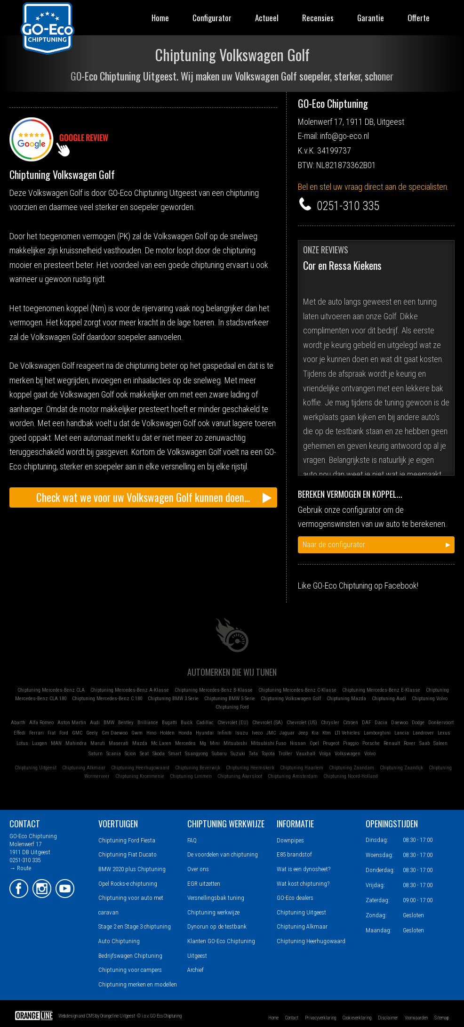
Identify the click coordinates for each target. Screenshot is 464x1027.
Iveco (257, 733)
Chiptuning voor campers (130, 969)
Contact (291, 1017)
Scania (113, 754)
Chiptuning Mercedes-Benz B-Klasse (214, 690)
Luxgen (39, 743)
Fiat (52, 733)
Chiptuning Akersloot (239, 776)
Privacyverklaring (320, 1017)
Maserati (118, 743)
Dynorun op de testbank (217, 926)
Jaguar (287, 733)
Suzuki (238, 754)
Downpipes (290, 840)
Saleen (440, 743)
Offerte (419, 18)
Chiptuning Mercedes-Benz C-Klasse (297, 690)
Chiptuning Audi (389, 698)
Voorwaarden (416, 1017)
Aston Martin (71, 723)
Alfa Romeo (41, 723)
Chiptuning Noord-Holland (350, 776)
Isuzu (241, 733)
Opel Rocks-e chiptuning (127, 883)
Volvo (370, 754)
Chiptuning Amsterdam (293, 776)
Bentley (126, 723)
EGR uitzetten (203, 883)
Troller (285, 754)
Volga (325, 754)
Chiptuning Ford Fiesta (126, 840)
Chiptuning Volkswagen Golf (291, 698)
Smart (174, 754)
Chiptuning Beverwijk (197, 768)
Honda (185, 733)
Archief (195, 969)
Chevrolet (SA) (267, 723)
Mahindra (76, 743)
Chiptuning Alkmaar (83, 768)
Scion (130, 754)
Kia (315, 733)
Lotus (22, 743)
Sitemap (441, 1017)
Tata (253, 754)
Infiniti (224, 733)
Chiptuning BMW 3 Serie (173, 698)
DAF (366, 723)
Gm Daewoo (115, 733)
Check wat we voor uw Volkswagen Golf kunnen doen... (143, 497)
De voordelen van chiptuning (222, 854)
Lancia (401, 733)
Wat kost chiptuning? (303, 883)
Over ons (198, 869)
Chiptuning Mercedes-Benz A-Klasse (129, 690)
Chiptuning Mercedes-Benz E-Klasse (381, 690)
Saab (424, 743)
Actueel (267, 18)
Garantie (370, 18)
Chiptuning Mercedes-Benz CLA (51, 690)
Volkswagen (347, 754)
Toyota (268, 754)
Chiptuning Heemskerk (250, 768)
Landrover (423, 733)
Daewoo (399, 723)
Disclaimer (388, 1017)
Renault (392, 743)
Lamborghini (377, 733)
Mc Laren (161, 743)
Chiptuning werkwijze (213, 912)
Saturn (95, 754)
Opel (314, 743)
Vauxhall (305, 754)
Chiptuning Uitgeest (35, 768)
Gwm (137, 733)
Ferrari (36, 733)
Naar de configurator (334, 544)
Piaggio (351, 743)
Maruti (97, 743)
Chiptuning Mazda (346, 698)
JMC (271, 733)
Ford (63, 733)
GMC (77, 733)
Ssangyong (196, 754)
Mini (215, 743)
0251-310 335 (348, 206)
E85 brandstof (294, 854)
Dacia (381, 723)
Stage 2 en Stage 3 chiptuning (134, 926)
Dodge (418, 723)
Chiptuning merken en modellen (137, 984)
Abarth (18, 723)
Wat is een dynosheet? (303, 869)
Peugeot (331, 743)
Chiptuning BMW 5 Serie (229, 698)
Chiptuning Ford (232, 707)
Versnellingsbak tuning (215, 897)
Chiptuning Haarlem (301, 768)
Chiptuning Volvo (430, 698)
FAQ (192, 840)
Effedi (19, 733)
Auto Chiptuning (119, 941)
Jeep (303, 733)
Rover (410, 743)
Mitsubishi (235, 743)
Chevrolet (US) (302, 723)
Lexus (444, 733)
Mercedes (185, 743)
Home (160, 18)
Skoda (158, 754)
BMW (109, 723)
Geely (92, 733)
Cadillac (205, 723)
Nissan (298, 743)
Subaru (219, 754)
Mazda (139, 743)
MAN (56, 743)
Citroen (350, 723)
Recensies (318, 18)
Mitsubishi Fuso (268, 743)
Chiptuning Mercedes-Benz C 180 (107, 698)
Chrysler (330, 723)
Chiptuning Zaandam (351, 768)
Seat (144, 754)
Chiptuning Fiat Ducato (127, 854)
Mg (203, 743)
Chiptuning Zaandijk (401, 768)
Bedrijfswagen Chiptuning (130, 955)
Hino (151, 733)
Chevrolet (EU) (232, 723)
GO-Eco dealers (295, 897)
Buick (186, 723)
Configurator (212, 18)
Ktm (326, 733)
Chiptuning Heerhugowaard (140, 768)
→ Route (20, 868)
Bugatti (169, 723)
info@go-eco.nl (344, 136)
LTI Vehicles (347, 733)
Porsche (371, 743)
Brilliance (147, 723)
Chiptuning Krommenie (139, 776)
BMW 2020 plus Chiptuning (132, 869)
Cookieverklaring (357, 1017)
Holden (167, 733)
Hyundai (205, 733)
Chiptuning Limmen (191, 776)
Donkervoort (441, 723)
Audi (95, 723)
